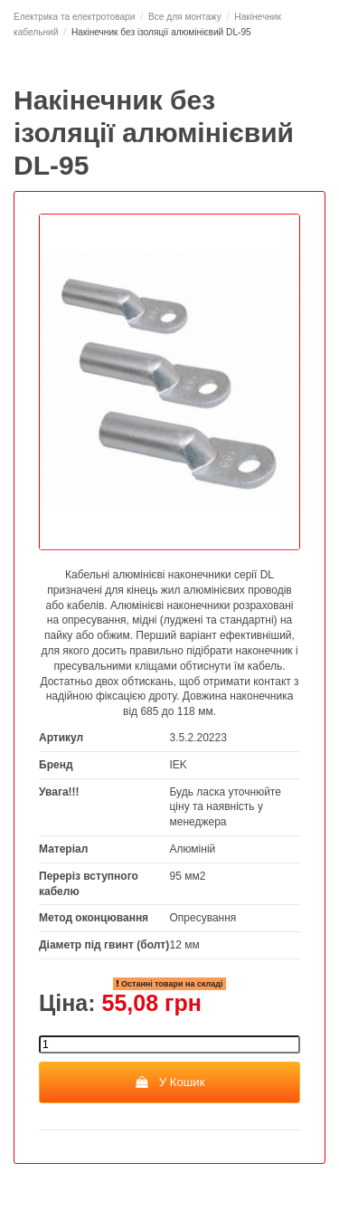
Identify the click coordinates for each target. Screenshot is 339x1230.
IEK (178, 764)
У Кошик (169, 1082)
